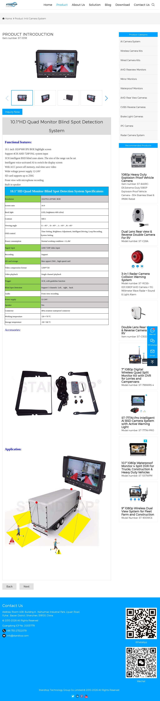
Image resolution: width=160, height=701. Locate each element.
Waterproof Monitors (131, 88)
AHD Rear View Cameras (133, 97)
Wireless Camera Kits (131, 51)
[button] (106, 98)
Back (9, 586)
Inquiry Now (12, 111)
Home (7, 18)
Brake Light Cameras (131, 116)
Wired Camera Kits (130, 60)
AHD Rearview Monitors (133, 69)
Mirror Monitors (128, 79)
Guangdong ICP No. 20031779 (18, 625)
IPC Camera (126, 126)
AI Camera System (35, 18)
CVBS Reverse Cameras (132, 107)
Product (17, 18)
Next (27, 586)
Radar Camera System (132, 135)
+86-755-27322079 (14, 630)
